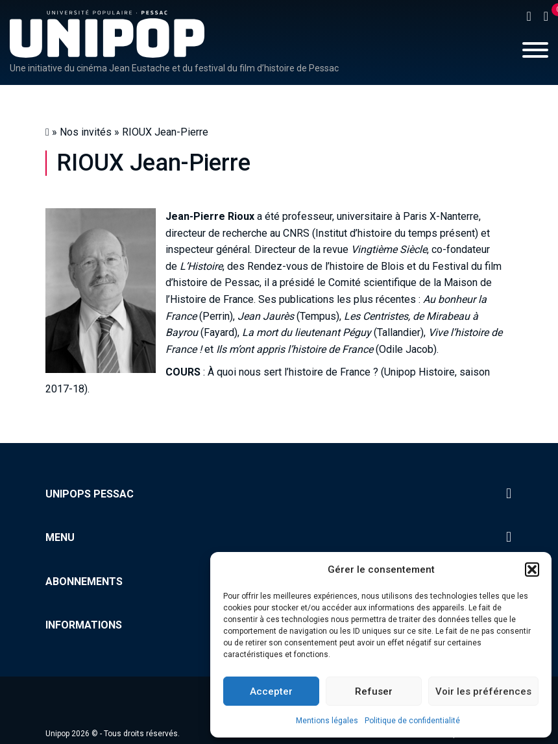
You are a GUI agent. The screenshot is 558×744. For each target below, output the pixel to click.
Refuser (374, 691)
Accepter (271, 691)
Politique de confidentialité (412, 720)
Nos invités (86, 132)
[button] (532, 569)
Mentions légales (327, 720)
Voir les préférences (483, 691)
